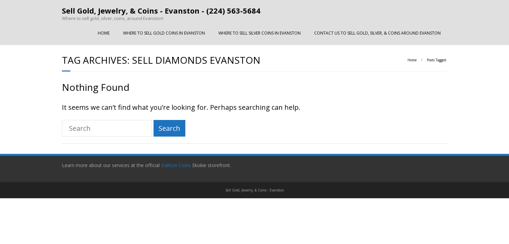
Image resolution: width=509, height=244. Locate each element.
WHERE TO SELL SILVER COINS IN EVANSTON (259, 33)
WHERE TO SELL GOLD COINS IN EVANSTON (164, 33)
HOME (104, 33)
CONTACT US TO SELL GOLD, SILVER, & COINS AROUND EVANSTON (377, 33)
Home (412, 60)
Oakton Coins (176, 165)
